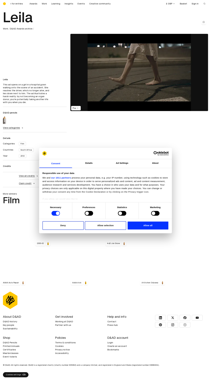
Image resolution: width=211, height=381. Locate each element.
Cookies (59, 346)
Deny (63, 225)
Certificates (9, 349)
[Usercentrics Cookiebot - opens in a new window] (156, 153)
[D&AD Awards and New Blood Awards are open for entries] (17, 3)
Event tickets (10, 357)
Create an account (117, 346)
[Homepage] (4, 3)
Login (110, 342)
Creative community (100, 4)
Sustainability (10, 328)
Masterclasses (11, 353)
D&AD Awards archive (21, 29)
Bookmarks (113, 349)
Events (81, 4)
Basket (183, 4)
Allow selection (105, 225)
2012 (23, 156)
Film (22, 144)
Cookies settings (16, 374)
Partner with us (63, 325)
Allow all (148, 225)
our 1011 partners (61, 178)
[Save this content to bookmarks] (203, 22)
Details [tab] (89, 163)
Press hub (112, 325)
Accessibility (62, 353)
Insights (69, 4)
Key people (8, 325)
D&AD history (10, 321)
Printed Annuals (11, 346)
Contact (111, 321)
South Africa (26, 150)
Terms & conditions (65, 342)
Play (76, 108)
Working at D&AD (64, 321)
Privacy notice (62, 349)
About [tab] (155, 163)
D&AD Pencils (10, 342)
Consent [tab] (55, 163)
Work (44, 4)
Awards (33, 4)
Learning (55, 4)
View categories (13, 127)
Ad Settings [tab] (122, 163)
